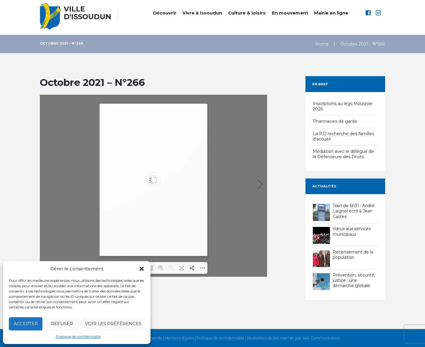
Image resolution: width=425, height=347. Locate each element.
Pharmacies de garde (335, 121)
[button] (142, 269)
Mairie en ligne (331, 13)
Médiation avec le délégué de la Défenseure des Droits (343, 154)
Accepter (26, 323)
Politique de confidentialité (78, 336)
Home (322, 44)
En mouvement (290, 13)
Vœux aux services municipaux (352, 231)
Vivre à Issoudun (202, 13)
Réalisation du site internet (270, 338)
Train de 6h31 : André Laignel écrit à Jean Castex (354, 211)
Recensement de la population (353, 254)
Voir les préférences (113, 323)
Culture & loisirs (247, 13)
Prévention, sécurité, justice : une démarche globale (354, 280)
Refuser (62, 323)
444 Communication (321, 338)
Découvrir (164, 13)
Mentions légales (179, 338)
